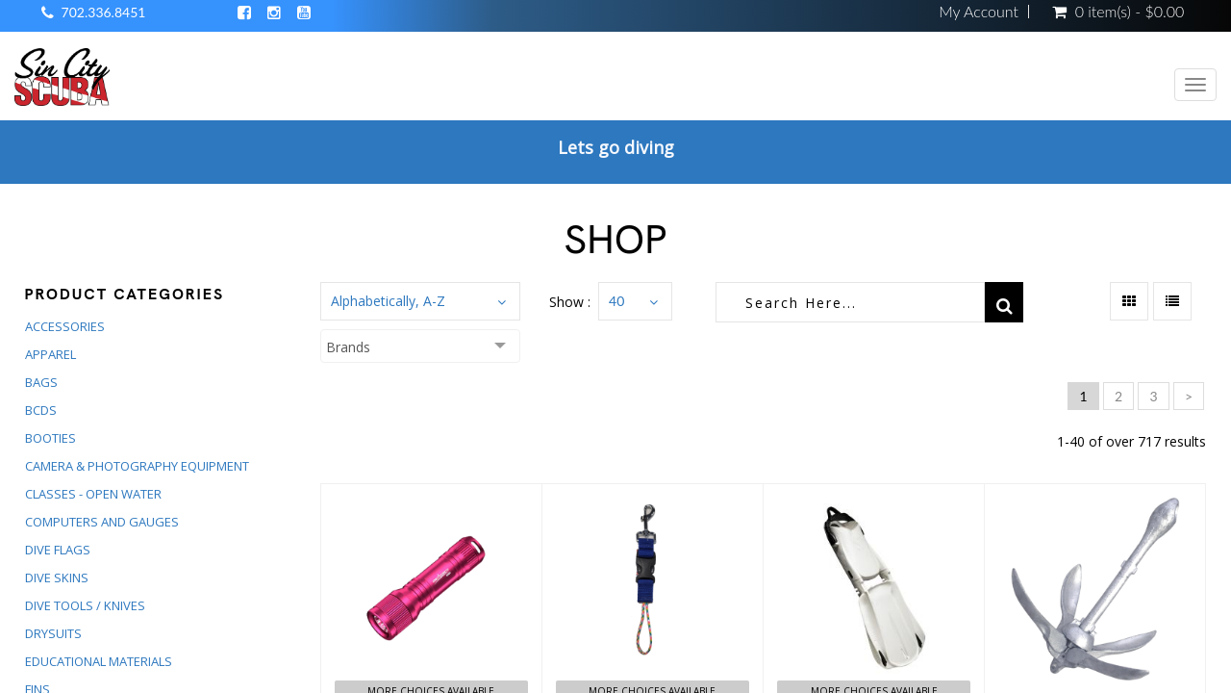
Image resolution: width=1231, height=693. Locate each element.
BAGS (41, 382)
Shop (616, 239)
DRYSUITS (53, 633)
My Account (978, 11)
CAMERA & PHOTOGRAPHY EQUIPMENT (137, 466)
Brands (348, 347)
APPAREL (50, 354)
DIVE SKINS (56, 577)
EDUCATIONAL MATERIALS (98, 661)
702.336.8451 (104, 12)
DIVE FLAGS (57, 549)
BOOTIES (50, 438)
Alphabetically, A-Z (388, 301)
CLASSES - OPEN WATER (93, 493)
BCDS (41, 410)
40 (616, 301)
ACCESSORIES (65, 326)
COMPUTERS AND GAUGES (102, 521)
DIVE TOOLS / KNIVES (85, 605)
